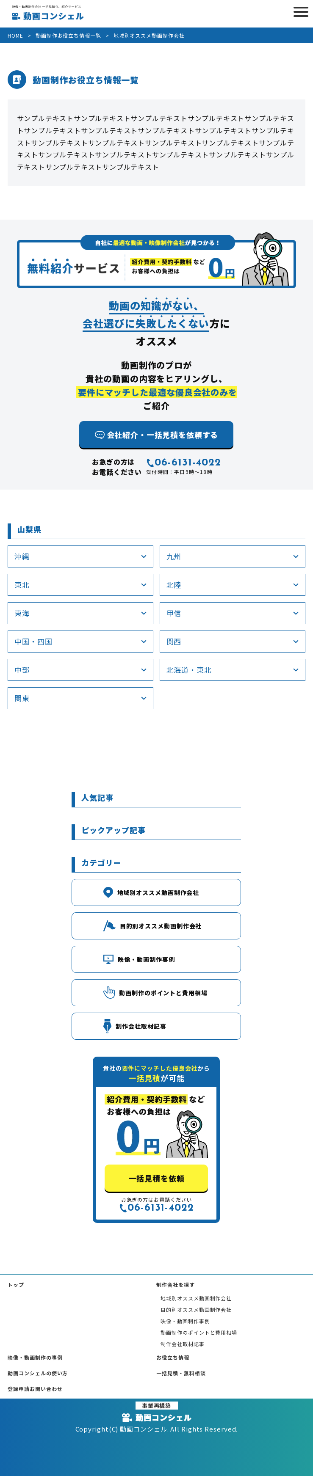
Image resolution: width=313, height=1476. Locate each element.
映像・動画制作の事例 (35, 1357)
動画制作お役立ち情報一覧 (68, 35)
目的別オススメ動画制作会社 (196, 1309)
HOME (15, 35)
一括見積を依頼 (156, 1178)
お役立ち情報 (172, 1357)
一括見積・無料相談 (180, 1373)
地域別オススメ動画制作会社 (196, 1298)
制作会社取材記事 (182, 1343)
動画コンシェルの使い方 (38, 1373)
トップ (16, 1284)
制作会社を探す (175, 1284)
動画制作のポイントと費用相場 (199, 1332)
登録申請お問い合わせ (35, 1388)
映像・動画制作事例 (185, 1321)
